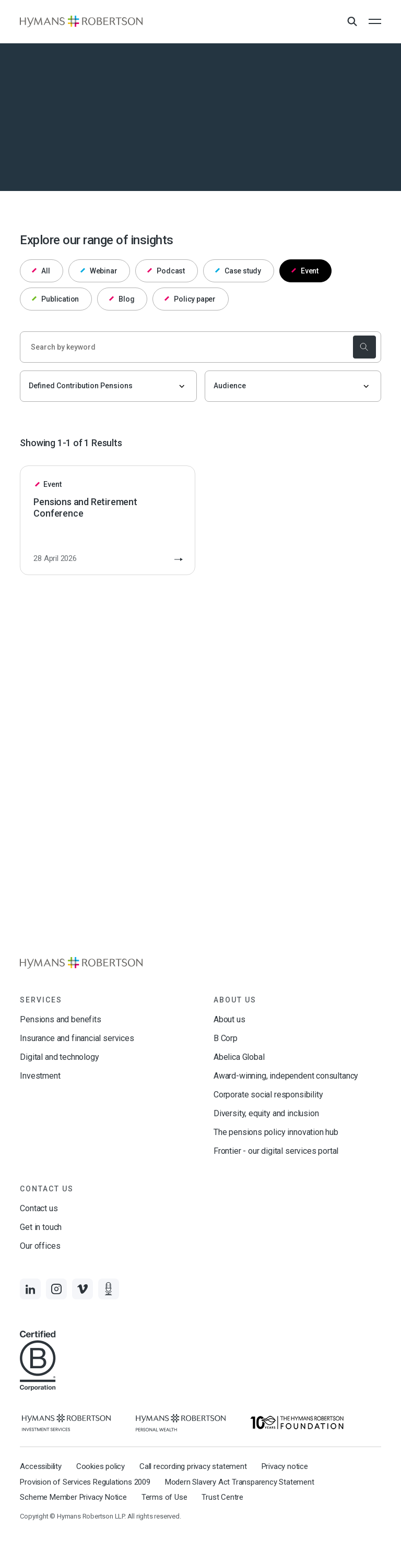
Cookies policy (100, 1466)
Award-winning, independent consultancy (286, 1076)
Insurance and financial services (77, 1038)
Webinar (98, 271)
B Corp (226, 1038)
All (41, 271)
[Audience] (293, 386)
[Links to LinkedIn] (30, 1289)
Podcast (166, 271)
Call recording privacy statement (193, 1466)
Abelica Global (239, 1057)
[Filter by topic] (108, 386)
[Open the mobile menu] (375, 21)
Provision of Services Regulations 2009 (85, 1482)
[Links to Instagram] (56, 1289)
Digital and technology (59, 1057)
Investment (40, 1076)
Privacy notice (285, 1466)
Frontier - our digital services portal (276, 1151)
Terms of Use (164, 1497)
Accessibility (40, 1466)
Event (305, 271)
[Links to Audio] (108, 1289)
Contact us (38, 1208)
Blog (121, 299)
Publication (55, 299)
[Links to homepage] (81, 21)
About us (229, 1019)
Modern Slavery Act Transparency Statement (239, 1482)
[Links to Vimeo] (82, 1289)
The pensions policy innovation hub (276, 1132)
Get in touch (41, 1227)
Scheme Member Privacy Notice (73, 1497)
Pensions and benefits (60, 1019)
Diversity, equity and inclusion (266, 1113)
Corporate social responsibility (268, 1095)
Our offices (40, 1246)
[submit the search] (364, 347)
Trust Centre (222, 1497)
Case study (238, 271)
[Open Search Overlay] (352, 22)
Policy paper (190, 299)
